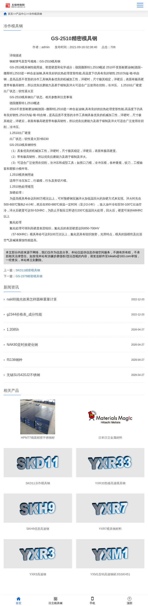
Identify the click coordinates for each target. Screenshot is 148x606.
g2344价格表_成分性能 (24, 314)
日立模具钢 (55, 600)
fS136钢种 (14, 360)
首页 (10, 13)
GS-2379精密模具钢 (29, 276)
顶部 (129, 600)
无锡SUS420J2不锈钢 (23, 375)
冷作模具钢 (35, 13)
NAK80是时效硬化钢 (22, 344)
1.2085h (13, 329)
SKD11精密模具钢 (28, 270)
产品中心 (21, 13)
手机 (92, 600)
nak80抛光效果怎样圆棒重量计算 (32, 299)
